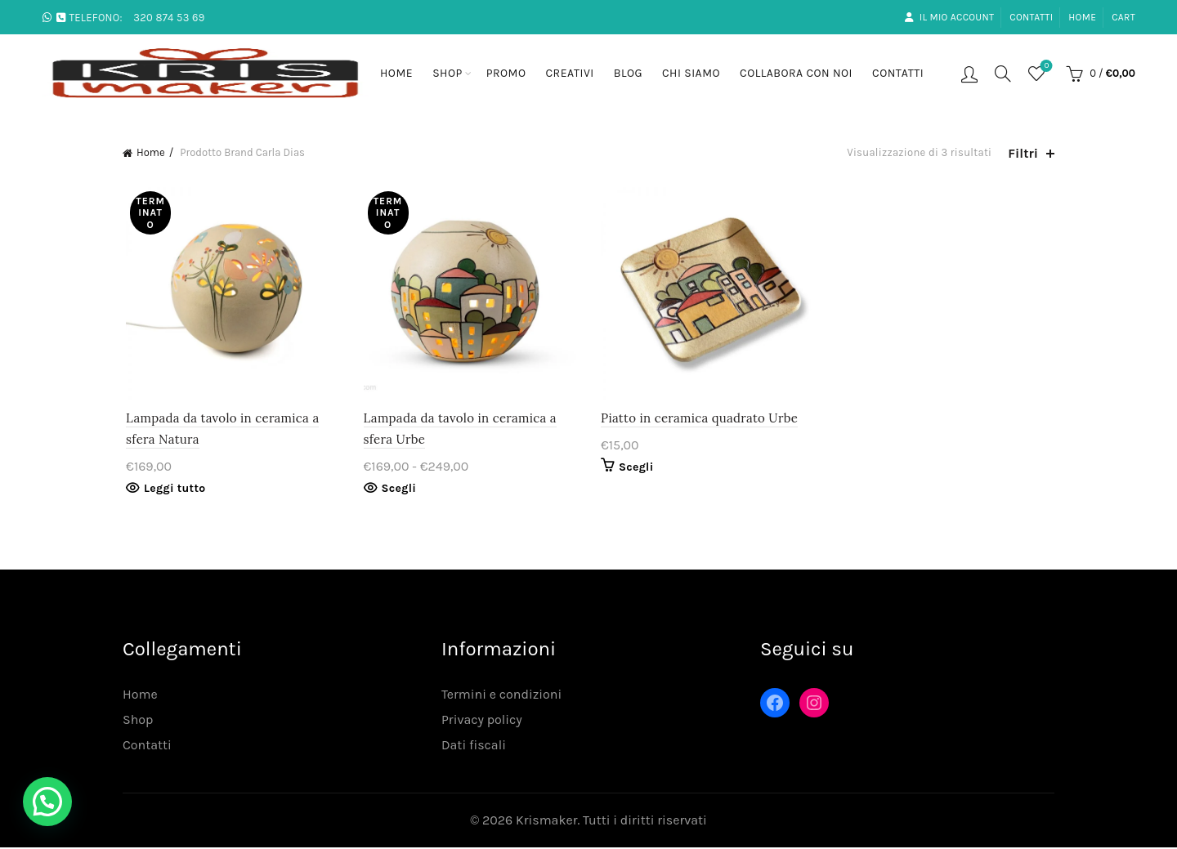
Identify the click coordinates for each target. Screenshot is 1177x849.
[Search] (1003, 73)
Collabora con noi (796, 73)
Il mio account (949, 17)
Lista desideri (1045, 66)
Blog (628, 73)
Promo (506, 73)
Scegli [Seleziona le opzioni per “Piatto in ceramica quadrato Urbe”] (636, 469)
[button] (47, 801)
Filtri (1023, 153)
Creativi (570, 73)
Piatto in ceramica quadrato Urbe (699, 419)
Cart (1123, 17)
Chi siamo (691, 73)
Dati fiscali (473, 746)
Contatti (1031, 17)
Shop (447, 73)
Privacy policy (481, 721)
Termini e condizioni (501, 696)
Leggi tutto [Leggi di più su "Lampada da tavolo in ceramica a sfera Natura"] (171, 490)
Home (1082, 17)
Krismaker (546, 821)
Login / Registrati (969, 73)
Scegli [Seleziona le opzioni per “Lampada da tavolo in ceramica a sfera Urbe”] (397, 490)
